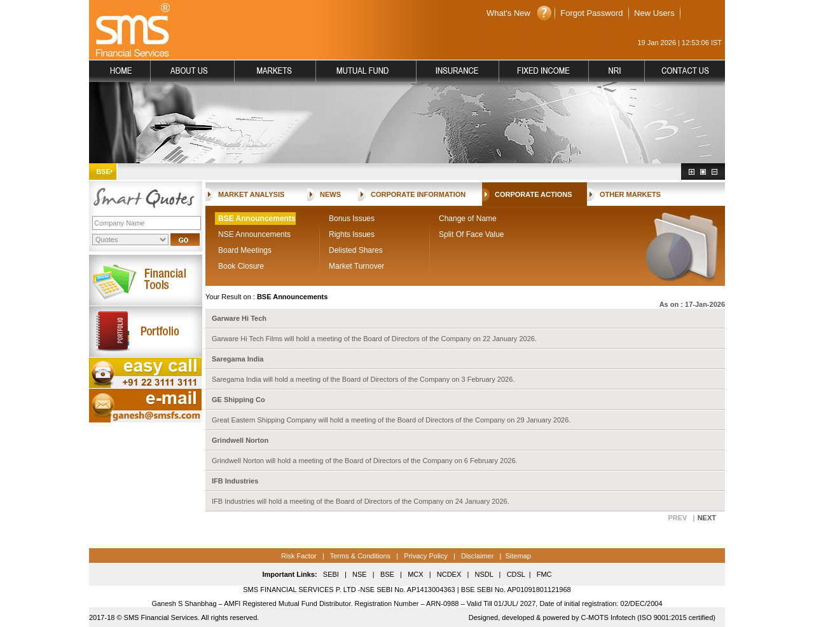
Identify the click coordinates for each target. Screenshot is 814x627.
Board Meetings (245, 250)
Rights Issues (352, 234)
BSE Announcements (257, 218)
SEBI (331, 574)
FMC (544, 574)
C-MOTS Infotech (607, 617)
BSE (387, 574)
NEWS (330, 194)
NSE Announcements (254, 234)
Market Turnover (356, 266)
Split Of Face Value (471, 234)
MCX (415, 574)
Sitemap (517, 556)
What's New (508, 13)
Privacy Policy (425, 556)
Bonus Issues (352, 218)
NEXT (707, 518)
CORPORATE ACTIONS (533, 194)
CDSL (516, 574)
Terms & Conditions (359, 556)
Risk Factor (299, 556)
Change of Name (468, 218)
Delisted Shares (356, 250)
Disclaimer (477, 556)
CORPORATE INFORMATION (418, 194)
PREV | (681, 518)
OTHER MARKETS (630, 194)
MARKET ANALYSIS (251, 194)
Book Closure (241, 266)
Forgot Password (591, 13)
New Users (654, 13)
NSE (358, 574)
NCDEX (449, 574)
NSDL (484, 574)
